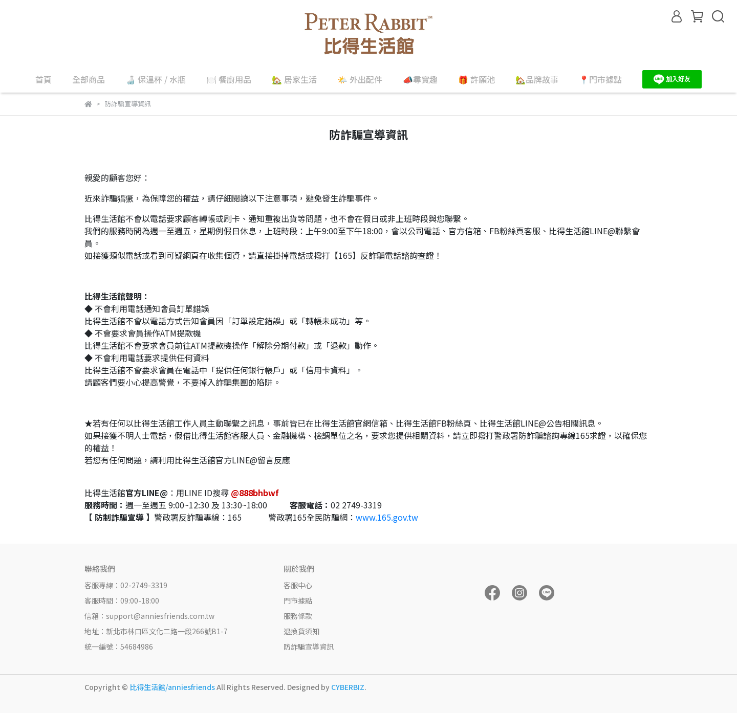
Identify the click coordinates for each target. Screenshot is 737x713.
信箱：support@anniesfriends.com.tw (149, 616)
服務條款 (298, 616)
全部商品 (88, 79)
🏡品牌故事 (536, 79)
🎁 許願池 (476, 79)
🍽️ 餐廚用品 (228, 79)
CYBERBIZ (347, 687)
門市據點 (298, 600)
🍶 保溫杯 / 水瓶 (155, 79)
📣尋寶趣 (420, 79)
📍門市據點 (600, 79)
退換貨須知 (301, 631)
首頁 (43, 79)
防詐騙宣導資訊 (309, 646)
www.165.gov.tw (387, 517)
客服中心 (298, 585)
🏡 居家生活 (294, 79)
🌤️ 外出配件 (359, 79)
